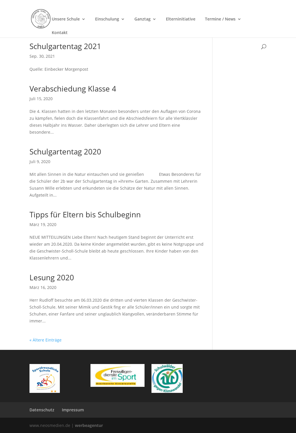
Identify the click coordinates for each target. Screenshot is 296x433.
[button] (283, 420)
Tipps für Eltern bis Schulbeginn (85, 214)
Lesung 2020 (51, 277)
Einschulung (107, 19)
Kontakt (60, 32)
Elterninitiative (180, 19)
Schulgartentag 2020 (65, 151)
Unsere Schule (66, 19)
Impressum (73, 410)
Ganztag (142, 19)
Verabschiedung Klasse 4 (72, 88)
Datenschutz (41, 410)
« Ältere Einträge (45, 340)
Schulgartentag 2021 (65, 46)
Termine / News (220, 19)
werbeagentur (89, 425)
